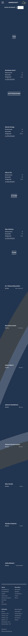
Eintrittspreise (18, 593)
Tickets (16, 595)
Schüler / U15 (5, 615)
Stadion (16, 619)
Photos (16, 598)
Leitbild (3, 593)
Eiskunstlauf (18, 611)
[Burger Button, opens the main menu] (2, 2)
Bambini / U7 (5, 619)
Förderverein (5, 595)
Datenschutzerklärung (7, 631)
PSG (2, 602)
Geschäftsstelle (5, 591)
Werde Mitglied (18, 609)
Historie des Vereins (6, 598)
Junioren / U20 (5, 613)
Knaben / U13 (5, 617)
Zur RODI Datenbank (10, 79)
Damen (3, 611)
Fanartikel (4, 600)
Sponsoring (17, 617)
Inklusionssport (18, 613)
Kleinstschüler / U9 (6, 624)
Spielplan (17, 591)
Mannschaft (17, 589)
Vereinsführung (5, 589)
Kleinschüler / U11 (6, 622)
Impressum (4, 629)
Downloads (4, 604)
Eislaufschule (18, 615)
